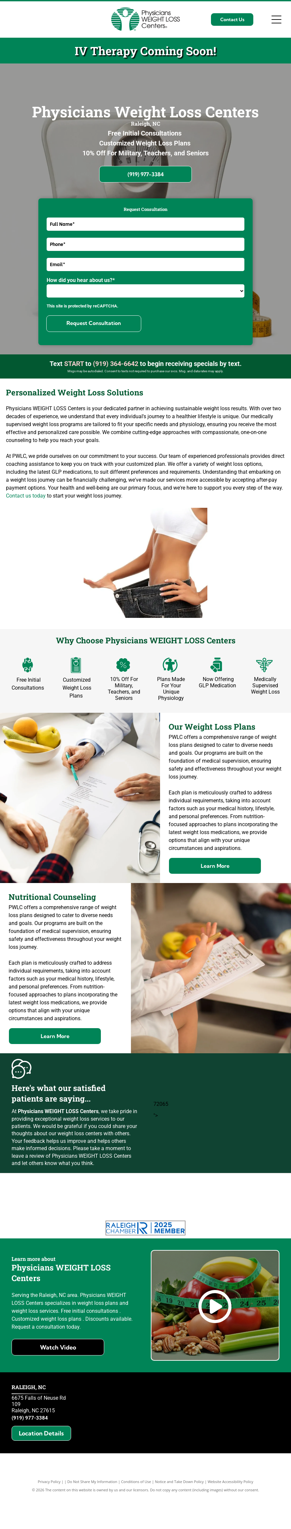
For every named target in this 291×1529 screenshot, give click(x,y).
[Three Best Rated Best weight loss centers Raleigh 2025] (41, 1211)
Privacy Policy (49, 1514)
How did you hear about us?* (81, 280)
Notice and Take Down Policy (179, 1514)
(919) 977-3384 (30, 1451)
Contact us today (26, 496)
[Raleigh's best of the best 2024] (250, 1211)
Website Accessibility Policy (230, 1514)
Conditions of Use (136, 1514)
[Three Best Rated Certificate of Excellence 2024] (180, 1211)
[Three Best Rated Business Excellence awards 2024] (111, 1211)
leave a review (28, 1156)
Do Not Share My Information (92, 1514)
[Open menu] (276, 19)
